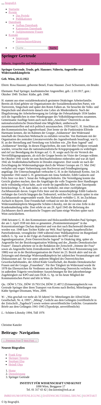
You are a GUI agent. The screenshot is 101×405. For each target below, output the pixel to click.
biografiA (10, 2)
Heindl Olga (16, 364)
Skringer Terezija (18, 358)
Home (12, 370)
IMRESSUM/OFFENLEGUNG (22, 395)
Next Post (30, 340)
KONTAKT (90, 395)
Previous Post (12, 340)
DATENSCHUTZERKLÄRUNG (62, 395)
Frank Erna (15, 354)
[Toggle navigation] (2, 3)
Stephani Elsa (16, 361)
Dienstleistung (17, 373)
